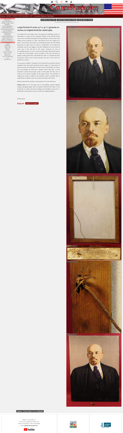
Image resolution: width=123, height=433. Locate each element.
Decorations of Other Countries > (7, 38)
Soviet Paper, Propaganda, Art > (7, 31)
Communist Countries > (7, 34)
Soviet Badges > (7, 26)
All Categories (7, 42)
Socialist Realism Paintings (44, 16)
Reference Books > (7, 41)
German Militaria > (8, 36)
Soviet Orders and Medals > (8, 24)
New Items (7, 18)
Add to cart (32, 103)
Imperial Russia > (7, 21)
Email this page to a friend (30, 411)
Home (2, 16)
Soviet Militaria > (7, 27)
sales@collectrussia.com (31, 425)
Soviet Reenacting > (7, 29)
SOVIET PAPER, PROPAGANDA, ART (20, 16)
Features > (7, 20)
